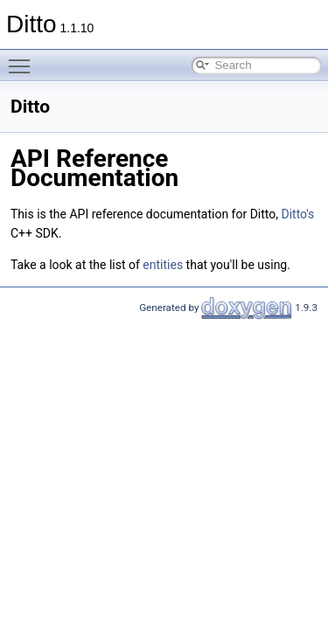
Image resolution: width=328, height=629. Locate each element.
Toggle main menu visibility (23, 58)
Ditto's (297, 214)
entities (163, 265)
